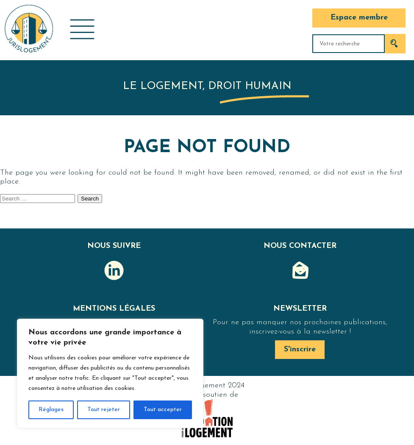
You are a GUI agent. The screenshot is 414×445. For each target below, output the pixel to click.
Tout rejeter (103, 409)
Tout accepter (163, 409)
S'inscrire (300, 349)
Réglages (51, 409)
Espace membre (359, 18)
